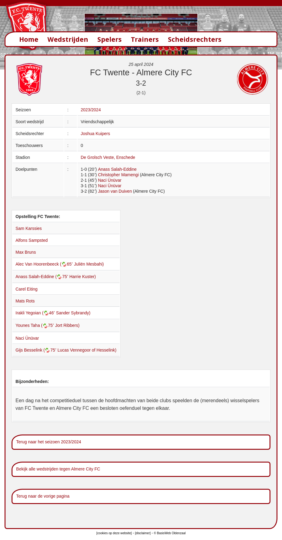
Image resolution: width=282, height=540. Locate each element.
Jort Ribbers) (67, 325)
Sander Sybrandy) (73, 312)
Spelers (109, 39)
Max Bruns (26, 252)
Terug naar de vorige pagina (42, 496)
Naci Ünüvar (109, 180)
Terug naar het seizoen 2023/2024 (48, 441)
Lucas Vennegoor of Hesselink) (87, 350)
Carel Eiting (26, 289)
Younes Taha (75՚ (35, 325)
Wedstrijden (67, 39)
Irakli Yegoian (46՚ (36, 312)
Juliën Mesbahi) (89, 264)
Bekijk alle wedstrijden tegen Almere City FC (58, 469)
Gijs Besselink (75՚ (36, 350)
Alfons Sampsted (32, 240)
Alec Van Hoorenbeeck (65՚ (45, 264)
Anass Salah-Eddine (117, 169)
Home (28, 39)
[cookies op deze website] (114, 533)
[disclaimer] (143, 533)
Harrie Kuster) (82, 276)
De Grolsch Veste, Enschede (108, 157)
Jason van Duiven (115, 191)
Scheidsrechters (194, 39)
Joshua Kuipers (95, 133)
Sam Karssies (29, 228)
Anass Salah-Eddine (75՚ (42, 276)
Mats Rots (25, 301)
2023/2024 (91, 109)
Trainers (145, 39)
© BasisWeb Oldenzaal (170, 533)
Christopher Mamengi (118, 174)
